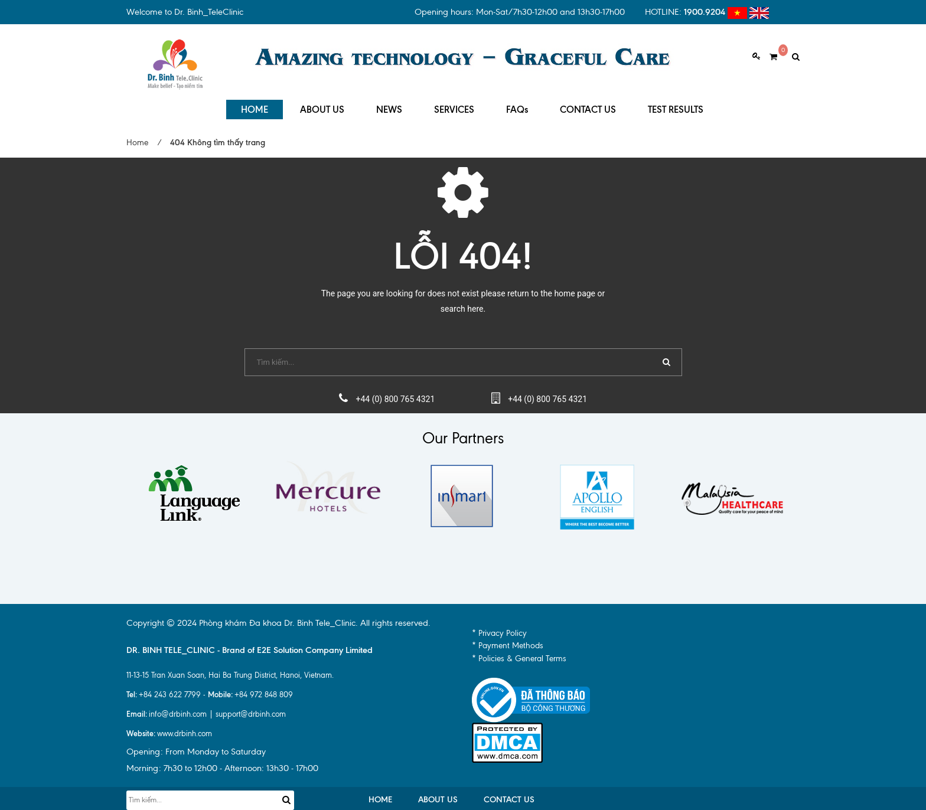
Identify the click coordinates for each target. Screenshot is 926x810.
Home (137, 139)
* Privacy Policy (499, 630)
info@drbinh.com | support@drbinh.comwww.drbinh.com (206, 720)
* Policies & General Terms (519, 655)
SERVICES (454, 106)
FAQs (517, 106)
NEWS (389, 106)
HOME (254, 106)
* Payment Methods (507, 643)
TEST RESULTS (675, 106)
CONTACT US (588, 106)
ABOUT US (322, 106)
